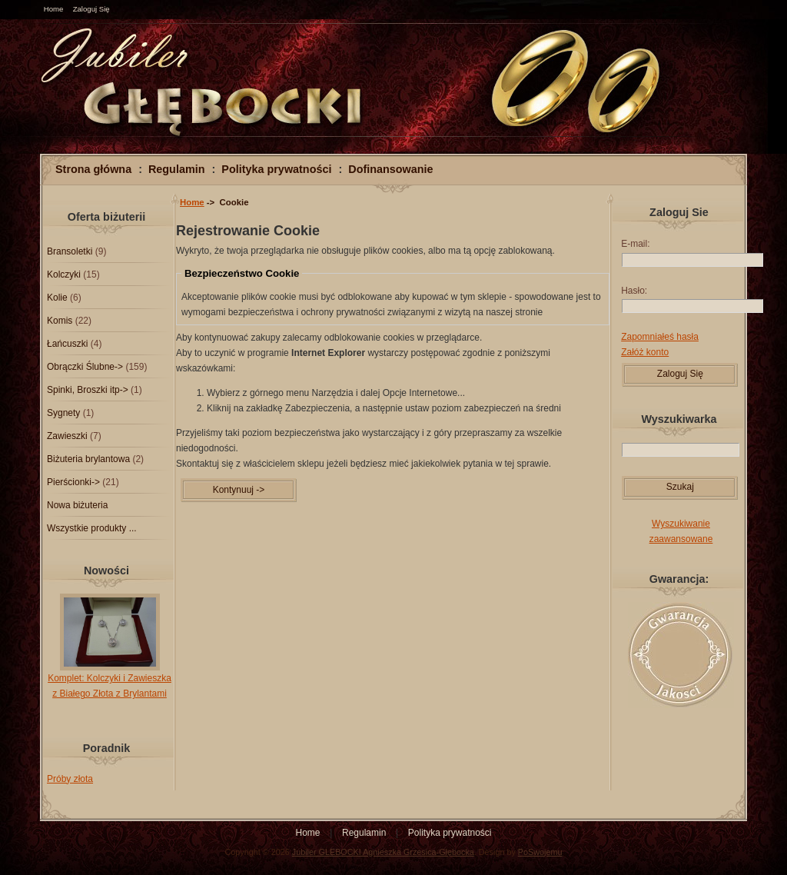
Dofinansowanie (390, 169)
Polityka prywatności (276, 169)
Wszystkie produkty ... (92, 528)
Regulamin (176, 169)
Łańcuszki (67, 343)
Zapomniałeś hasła (660, 336)
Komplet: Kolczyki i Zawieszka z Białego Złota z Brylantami (109, 680)
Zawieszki (67, 436)
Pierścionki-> (73, 482)
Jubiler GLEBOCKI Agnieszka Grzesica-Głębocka (383, 852)
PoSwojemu (540, 852)
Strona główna (93, 169)
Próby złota (70, 779)
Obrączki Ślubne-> (85, 366)
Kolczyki (64, 274)
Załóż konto (645, 352)
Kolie (57, 297)
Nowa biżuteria (77, 505)
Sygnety (63, 413)
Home (54, 9)
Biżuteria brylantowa (88, 459)
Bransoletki (69, 251)
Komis (59, 320)
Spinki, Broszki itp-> (87, 389)
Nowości (106, 570)
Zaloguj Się (91, 9)
